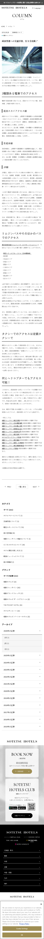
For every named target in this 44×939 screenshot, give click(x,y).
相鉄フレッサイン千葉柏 (10, 448)
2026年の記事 (9, 631)
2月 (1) (6, 643)
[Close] (41, 904)
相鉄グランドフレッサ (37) (13, 593)
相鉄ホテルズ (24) (10, 582)
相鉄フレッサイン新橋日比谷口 (12, 429)
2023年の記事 (9, 670)
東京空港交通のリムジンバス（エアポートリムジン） (19, 245)
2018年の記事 (9, 705)
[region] (22, 920)
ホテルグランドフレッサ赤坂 (11, 437)
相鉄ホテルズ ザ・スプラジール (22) (17, 599)
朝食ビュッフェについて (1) (14, 556)
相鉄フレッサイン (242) (12, 587)
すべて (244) (8, 510)
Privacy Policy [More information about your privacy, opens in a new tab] (24, 924)
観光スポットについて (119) (14, 527)
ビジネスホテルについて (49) (14, 545)
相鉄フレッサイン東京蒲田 (11, 440)
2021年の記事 (9, 684)
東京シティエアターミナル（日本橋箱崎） (17, 253)
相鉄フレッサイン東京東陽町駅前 (13, 445)
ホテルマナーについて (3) (13, 515)
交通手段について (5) (11, 521)
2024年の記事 (9, 663)
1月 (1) (6, 649)
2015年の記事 (9, 727)
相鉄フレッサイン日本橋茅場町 (12, 423)
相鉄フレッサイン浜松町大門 (11, 432)
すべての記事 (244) (11, 576)
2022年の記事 (9, 677)
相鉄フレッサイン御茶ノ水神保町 (13, 443)
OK (22, 935)
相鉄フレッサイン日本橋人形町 (12, 426)
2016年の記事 (9, 720)
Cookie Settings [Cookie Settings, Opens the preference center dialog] (22, 928)
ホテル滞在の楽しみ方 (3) (13, 550)
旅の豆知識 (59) (9, 533)
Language (37, 8)
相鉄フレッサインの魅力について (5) (17, 539)
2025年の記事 (9, 655)
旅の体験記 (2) (9, 562)
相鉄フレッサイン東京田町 (11, 434)
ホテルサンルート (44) (12, 611)
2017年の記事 (9, 712)
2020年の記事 (9, 691)
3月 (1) (6, 637)
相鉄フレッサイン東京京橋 (11, 420)
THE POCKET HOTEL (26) (13, 605)
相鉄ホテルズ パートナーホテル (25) (17, 616)
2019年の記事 (9, 698)
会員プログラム (20, 815)
